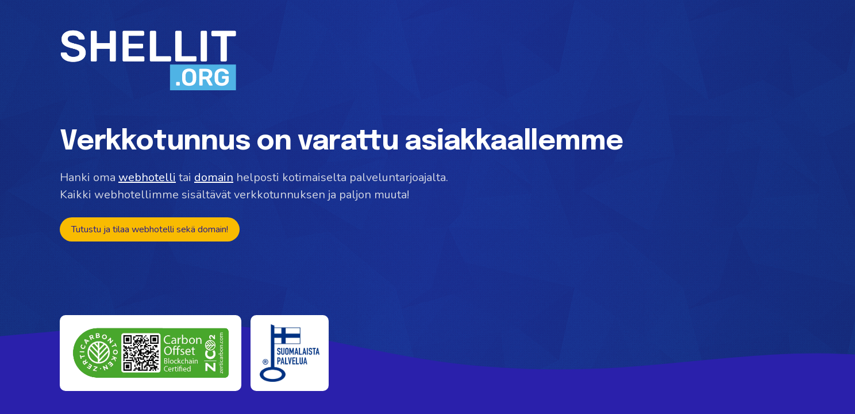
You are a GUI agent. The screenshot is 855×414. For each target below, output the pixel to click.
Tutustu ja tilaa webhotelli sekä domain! (149, 229)
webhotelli (147, 177)
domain (213, 177)
